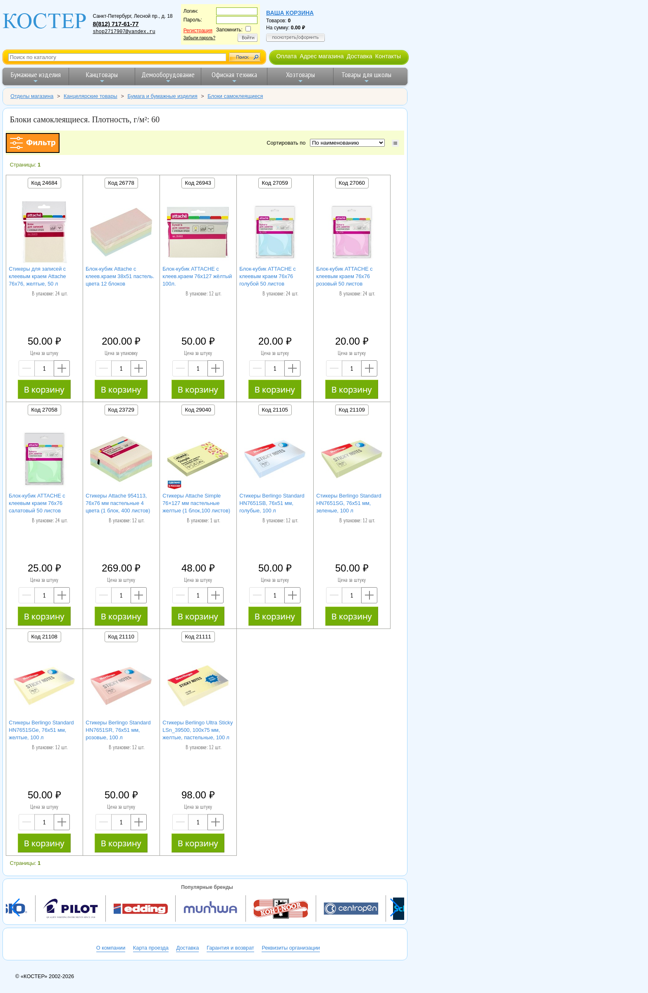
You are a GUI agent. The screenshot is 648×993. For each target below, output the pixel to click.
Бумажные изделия (36, 77)
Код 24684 (44, 183)
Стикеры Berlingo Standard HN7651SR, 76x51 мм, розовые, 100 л (118, 730)
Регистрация (197, 30)
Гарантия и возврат (230, 948)
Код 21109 (352, 410)
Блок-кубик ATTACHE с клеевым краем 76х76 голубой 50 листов (267, 276)
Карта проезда (151, 948)
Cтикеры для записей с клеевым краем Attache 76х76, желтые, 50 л (37, 276)
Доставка (359, 56)
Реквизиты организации (291, 948)
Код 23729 (121, 410)
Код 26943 (198, 183)
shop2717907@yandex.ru (124, 32)
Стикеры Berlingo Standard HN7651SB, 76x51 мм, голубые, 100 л (271, 503)
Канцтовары (102, 77)
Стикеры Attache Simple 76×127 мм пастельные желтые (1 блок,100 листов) (196, 503)
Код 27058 (44, 410)
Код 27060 (352, 183)
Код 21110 (121, 636)
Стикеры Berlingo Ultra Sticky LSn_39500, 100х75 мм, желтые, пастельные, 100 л (197, 730)
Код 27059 (275, 183)
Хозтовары (300, 77)
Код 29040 (198, 410)
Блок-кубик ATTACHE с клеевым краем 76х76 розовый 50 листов (344, 276)
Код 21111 (198, 636)
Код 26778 (121, 183)
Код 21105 (275, 410)
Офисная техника (234, 77)
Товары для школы (366, 77)
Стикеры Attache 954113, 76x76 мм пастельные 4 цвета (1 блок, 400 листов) (118, 503)
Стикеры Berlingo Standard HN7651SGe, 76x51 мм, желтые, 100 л (41, 730)
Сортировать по (287, 143)
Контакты (388, 56)
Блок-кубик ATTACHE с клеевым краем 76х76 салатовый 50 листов (37, 503)
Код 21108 (44, 636)
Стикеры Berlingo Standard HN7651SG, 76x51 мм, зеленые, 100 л (348, 503)
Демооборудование (168, 77)
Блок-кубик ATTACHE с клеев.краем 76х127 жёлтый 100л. (197, 276)
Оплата (286, 56)
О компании (111, 948)
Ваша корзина (290, 13)
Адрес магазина (321, 56)
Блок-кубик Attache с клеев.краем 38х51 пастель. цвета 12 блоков (120, 276)
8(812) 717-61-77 (115, 24)
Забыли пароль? (199, 38)
